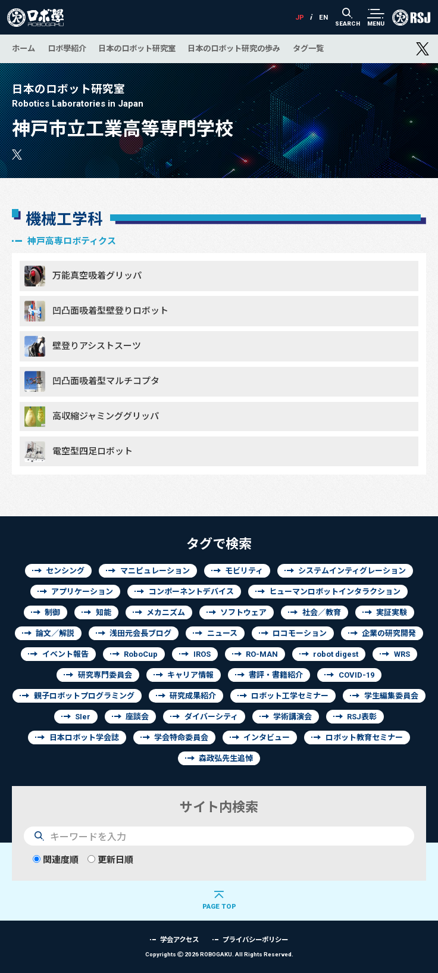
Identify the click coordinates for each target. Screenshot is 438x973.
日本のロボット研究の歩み (233, 48)
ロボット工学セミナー (289, 696)
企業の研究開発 (389, 633)
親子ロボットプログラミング (84, 696)
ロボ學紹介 (67, 48)
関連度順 (56, 859)
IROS (202, 654)
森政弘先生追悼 (226, 758)
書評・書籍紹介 (276, 675)
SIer (82, 717)
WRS (402, 654)
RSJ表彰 (362, 717)
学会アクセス (179, 939)
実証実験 (391, 612)
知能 (103, 612)
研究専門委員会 (105, 675)
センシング (65, 571)
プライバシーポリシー (255, 939)
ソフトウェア (243, 612)
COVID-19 (356, 675)
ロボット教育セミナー (364, 737)
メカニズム (165, 612)
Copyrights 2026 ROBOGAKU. (219, 954)
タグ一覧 (308, 48)
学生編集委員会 (391, 696)
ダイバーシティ (211, 717)
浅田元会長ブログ (140, 633)
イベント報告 (65, 654)
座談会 (137, 717)
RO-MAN (262, 654)
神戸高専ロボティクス (71, 240)
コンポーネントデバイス (191, 591)
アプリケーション (82, 591)
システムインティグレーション (352, 571)
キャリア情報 (190, 675)
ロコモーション (300, 633)
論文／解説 (55, 633)
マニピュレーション (155, 571)
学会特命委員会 (181, 737)
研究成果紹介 (193, 696)
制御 (52, 612)
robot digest (335, 654)
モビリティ (244, 571)
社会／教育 (321, 612)
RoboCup (141, 654)
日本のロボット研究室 (137, 48)
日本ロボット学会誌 (84, 737)
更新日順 (110, 859)
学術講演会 (292, 717)
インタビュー (266, 737)
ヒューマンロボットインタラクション (335, 591)
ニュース (222, 633)
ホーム (23, 48)
